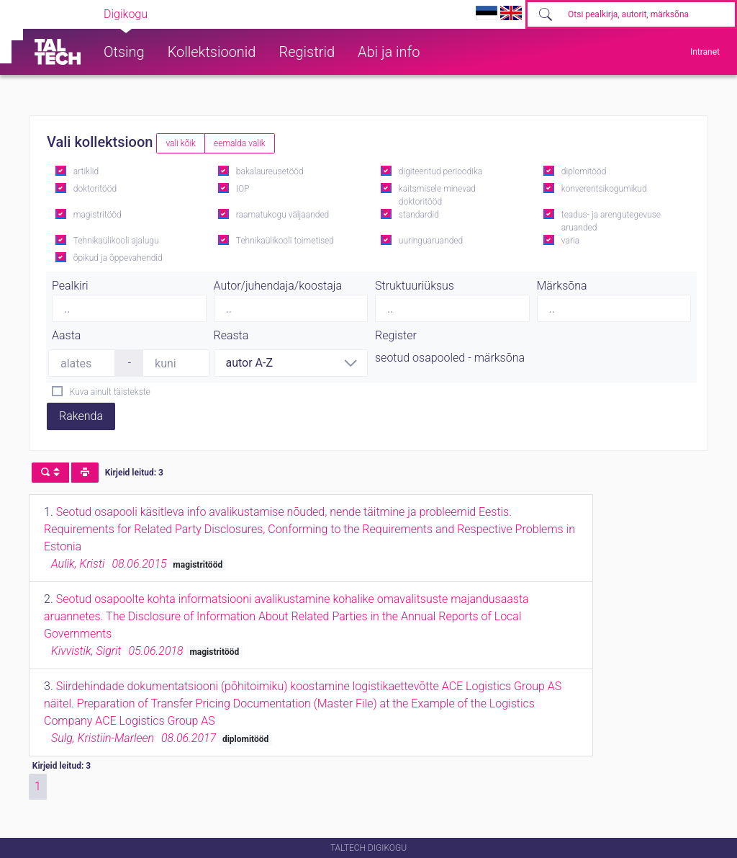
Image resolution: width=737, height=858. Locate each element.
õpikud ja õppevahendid (118, 258)
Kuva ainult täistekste (110, 392)
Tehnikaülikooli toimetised (285, 241)
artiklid (86, 171)
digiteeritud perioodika (440, 171)
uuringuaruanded (431, 241)
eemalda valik (240, 143)
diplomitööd (584, 171)
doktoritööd (95, 189)
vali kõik (181, 143)
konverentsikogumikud (604, 189)
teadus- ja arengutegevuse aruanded (611, 221)
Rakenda (81, 416)
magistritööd (97, 215)
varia (570, 241)
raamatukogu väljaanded (283, 215)
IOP (243, 189)
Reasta (231, 335)
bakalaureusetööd (270, 171)
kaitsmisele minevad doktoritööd (437, 195)
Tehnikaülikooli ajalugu (116, 241)
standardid (419, 215)
